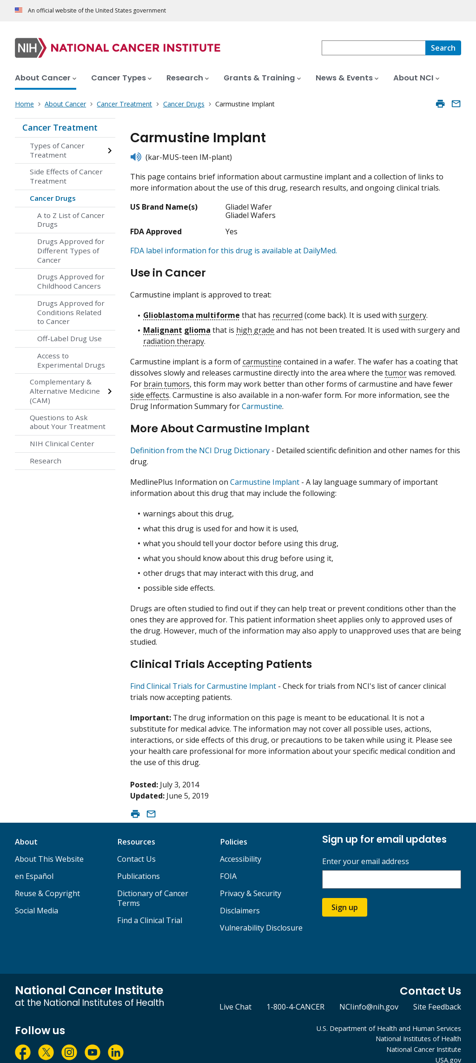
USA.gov (448, 1047)
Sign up (344, 896)
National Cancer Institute (423, 1037)
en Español (34, 864)
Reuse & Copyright (47, 881)
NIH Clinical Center (62, 443)
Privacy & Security (250, 881)
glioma (197, 326)
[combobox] (373, 47)
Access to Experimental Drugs (71, 360)
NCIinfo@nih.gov (368, 995)
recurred (287, 311)
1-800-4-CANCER (295, 995)
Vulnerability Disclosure (261, 916)
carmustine (262, 358)
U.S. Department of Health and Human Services (389, 1016)
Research (45, 460)
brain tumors (167, 380)
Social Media (36, 898)
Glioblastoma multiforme (191, 311)
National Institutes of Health (418, 1027)
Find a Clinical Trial (149, 908)
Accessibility (240, 847)
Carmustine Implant (264, 474)
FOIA (228, 864)
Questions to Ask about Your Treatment (68, 422)
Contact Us (136, 847)
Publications (138, 864)
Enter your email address (365, 850)
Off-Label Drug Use (69, 338)
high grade (255, 326)
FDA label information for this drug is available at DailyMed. (233, 250)
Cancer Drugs (53, 198)
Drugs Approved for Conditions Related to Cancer (71, 312)
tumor (396, 369)
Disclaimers (240, 898)
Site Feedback (437, 995)
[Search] (443, 47)
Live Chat (235, 995)
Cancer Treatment (60, 127)
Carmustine (262, 402)
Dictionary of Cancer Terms (152, 886)
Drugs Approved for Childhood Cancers (71, 281)
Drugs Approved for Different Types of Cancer (71, 250)
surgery (412, 311)
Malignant (162, 326)
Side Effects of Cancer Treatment (66, 176)
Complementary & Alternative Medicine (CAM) (65, 391)
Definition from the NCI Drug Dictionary (200, 442)
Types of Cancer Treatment (57, 150)
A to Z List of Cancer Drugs (71, 220)
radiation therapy (173, 337)
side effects (149, 391)
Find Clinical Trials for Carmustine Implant (203, 674)
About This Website (49, 847)
